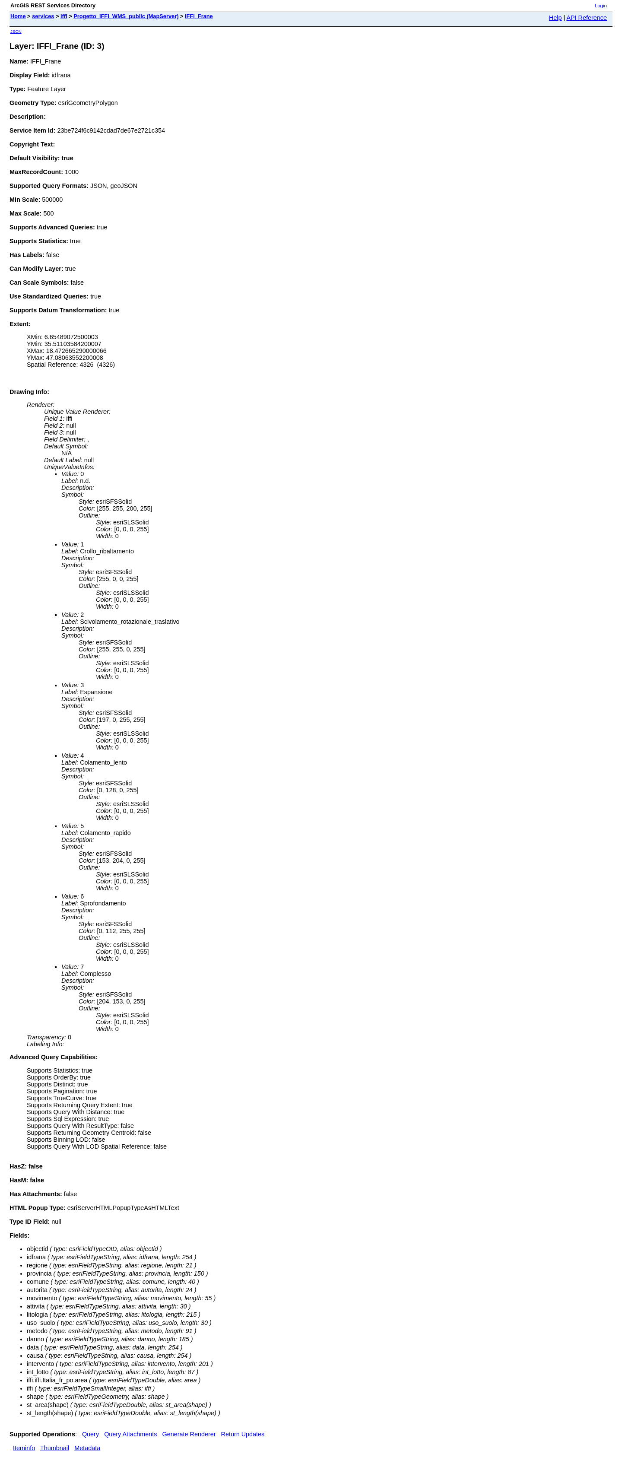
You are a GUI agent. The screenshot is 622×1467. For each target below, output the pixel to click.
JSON (16, 31)
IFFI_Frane (199, 16)
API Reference (586, 17)
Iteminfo (24, 1448)
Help (555, 17)
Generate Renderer (189, 1434)
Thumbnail (54, 1448)
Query (90, 1434)
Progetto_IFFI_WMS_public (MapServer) (125, 16)
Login (601, 5)
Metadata (87, 1448)
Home (18, 16)
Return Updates (243, 1434)
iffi (63, 16)
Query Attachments (130, 1434)
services (43, 16)
